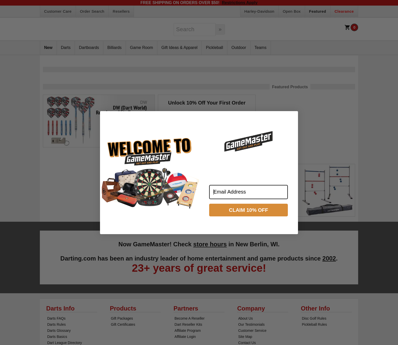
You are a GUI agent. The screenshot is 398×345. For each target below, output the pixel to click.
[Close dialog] (292, 117)
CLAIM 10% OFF (248, 210)
